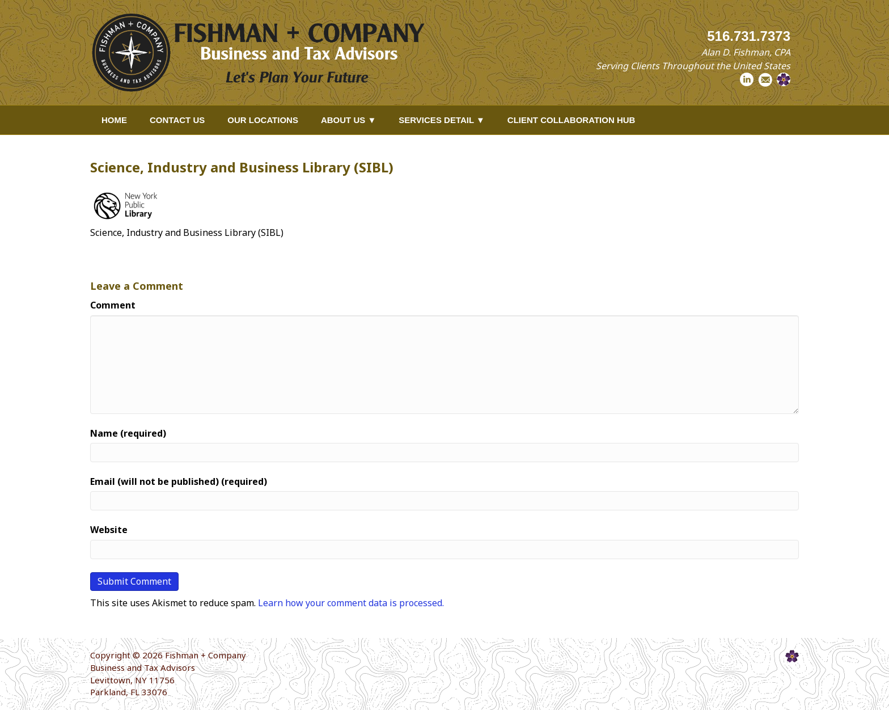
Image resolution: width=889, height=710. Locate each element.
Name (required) (128, 433)
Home (114, 120)
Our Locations (262, 120)
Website (109, 529)
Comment (113, 305)
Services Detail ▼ (442, 120)
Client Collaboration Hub (571, 120)
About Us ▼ (348, 120)
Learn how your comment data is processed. (351, 603)
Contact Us (177, 120)
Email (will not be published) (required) (178, 481)
